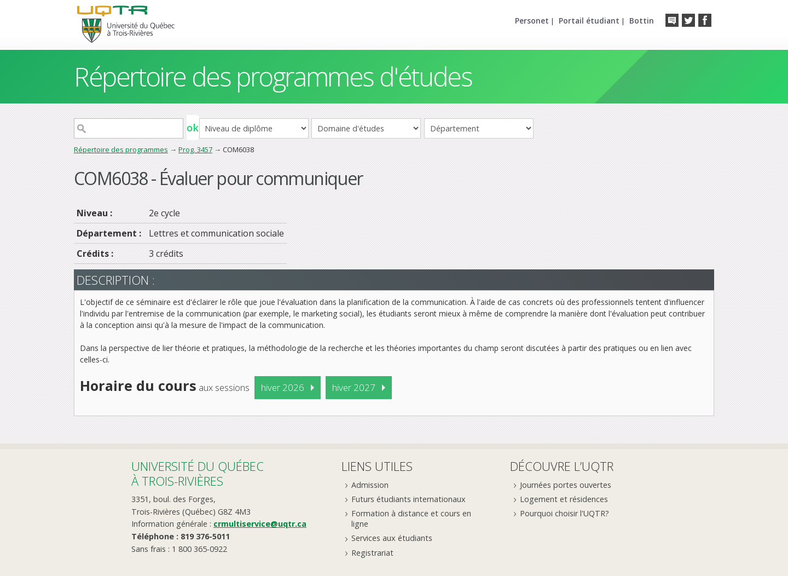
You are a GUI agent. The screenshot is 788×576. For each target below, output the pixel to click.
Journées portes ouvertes (565, 485)
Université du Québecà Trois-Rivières (197, 473)
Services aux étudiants (391, 538)
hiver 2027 (353, 387)
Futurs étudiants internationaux (408, 499)
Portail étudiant (589, 20)
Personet (532, 20)
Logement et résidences (564, 499)
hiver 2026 (282, 387)
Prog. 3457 (195, 149)
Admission (370, 485)
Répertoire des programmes (121, 149)
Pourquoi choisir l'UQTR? (564, 513)
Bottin (641, 20)
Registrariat (372, 553)
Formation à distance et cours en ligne (411, 518)
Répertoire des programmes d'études (273, 76)
